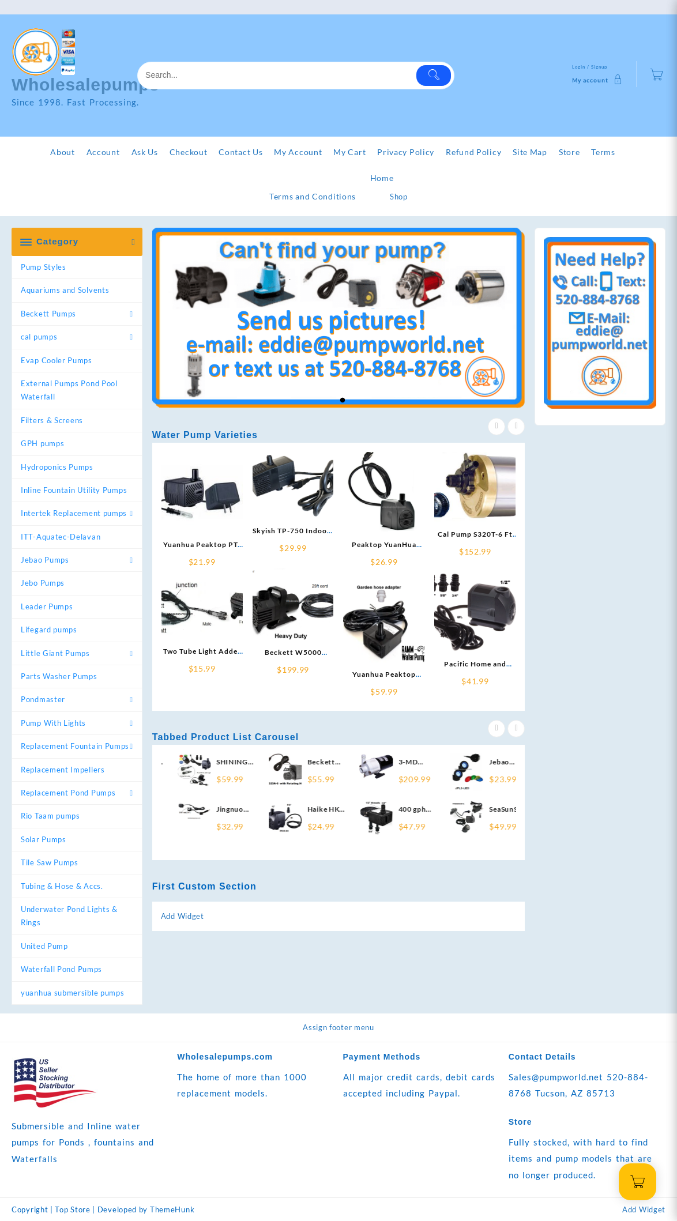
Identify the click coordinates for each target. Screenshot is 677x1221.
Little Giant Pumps (55, 653)
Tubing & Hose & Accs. (62, 886)
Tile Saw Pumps (49, 862)
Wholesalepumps (86, 84)
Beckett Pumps (48, 313)
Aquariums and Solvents (65, 290)
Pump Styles (43, 267)
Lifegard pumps (49, 629)
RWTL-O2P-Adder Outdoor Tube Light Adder (182, 810)
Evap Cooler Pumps (56, 360)
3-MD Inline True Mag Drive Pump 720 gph (456, 762)
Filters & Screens (52, 420)
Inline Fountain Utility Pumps (74, 490)
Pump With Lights (53, 723)
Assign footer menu (338, 1027)
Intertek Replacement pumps (74, 513)
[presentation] (496, 426)
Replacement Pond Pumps (68, 792)
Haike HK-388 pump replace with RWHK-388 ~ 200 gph (364, 810)
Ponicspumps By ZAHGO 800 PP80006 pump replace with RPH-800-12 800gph (183, 762)
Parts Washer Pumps (59, 676)
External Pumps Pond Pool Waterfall (69, 390)
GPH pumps (42, 443)
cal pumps (39, 336)
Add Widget (182, 916)
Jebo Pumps (43, 582)
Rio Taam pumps (50, 815)
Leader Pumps (47, 606)
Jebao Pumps (45, 559)
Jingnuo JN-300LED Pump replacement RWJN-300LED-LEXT (274, 810)
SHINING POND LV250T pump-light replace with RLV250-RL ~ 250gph (271, 762)
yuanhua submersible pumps (73, 992)
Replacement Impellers (63, 769)
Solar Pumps (43, 839)
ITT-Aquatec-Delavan (60, 536)
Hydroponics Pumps (57, 467)
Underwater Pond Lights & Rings (69, 916)
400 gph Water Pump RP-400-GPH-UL (455, 810)
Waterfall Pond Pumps (61, 969)
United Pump (44, 946)
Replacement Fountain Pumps (75, 746)
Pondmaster (43, 699)
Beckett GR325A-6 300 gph (365, 762)
